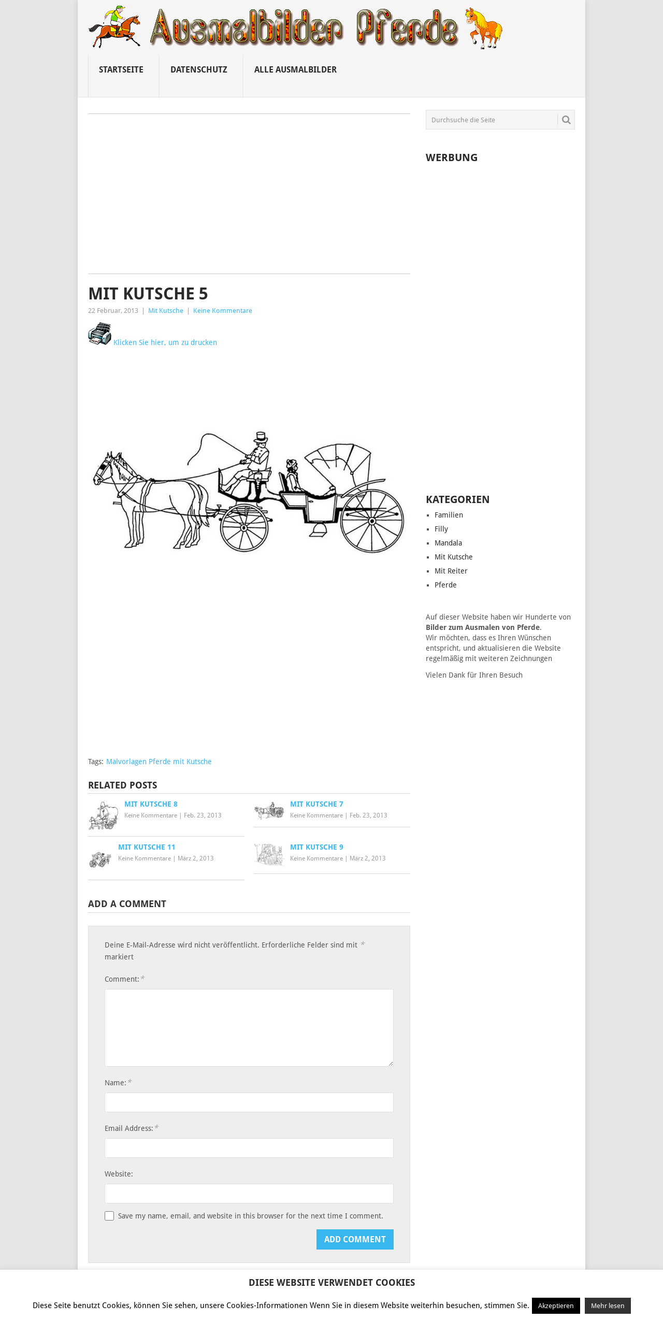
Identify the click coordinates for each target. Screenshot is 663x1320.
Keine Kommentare (222, 310)
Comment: (124, 979)
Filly (441, 529)
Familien (449, 515)
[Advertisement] (249, 197)
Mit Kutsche (165, 310)
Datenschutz (198, 70)
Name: (118, 1082)
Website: (119, 1174)
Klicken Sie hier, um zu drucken (152, 342)
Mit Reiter (451, 571)
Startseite (121, 70)
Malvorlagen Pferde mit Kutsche (159, 761)
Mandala (448, 543)
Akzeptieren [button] (556, 1306)
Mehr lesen (608, 1306)
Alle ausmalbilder (295, 70)
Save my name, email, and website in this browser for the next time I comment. (250, 1216)
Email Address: (131, 1128)
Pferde (446, 585)
